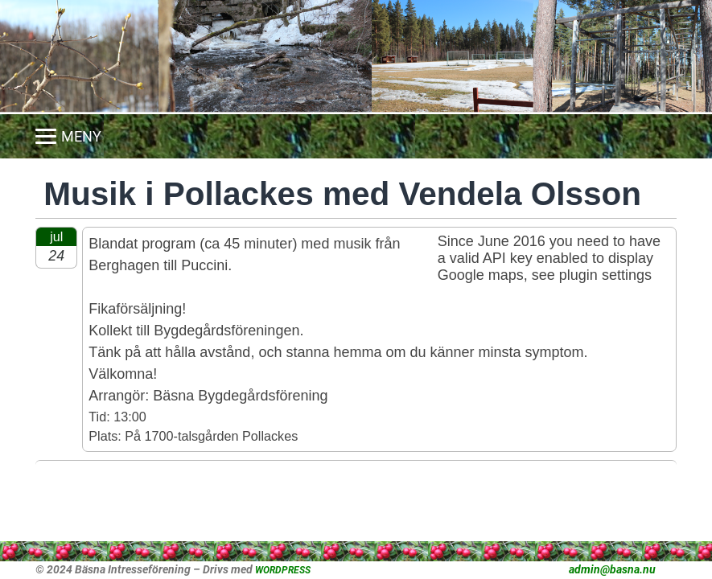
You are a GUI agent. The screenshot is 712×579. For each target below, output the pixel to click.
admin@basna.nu (612, 569)
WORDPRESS (283, 570)
